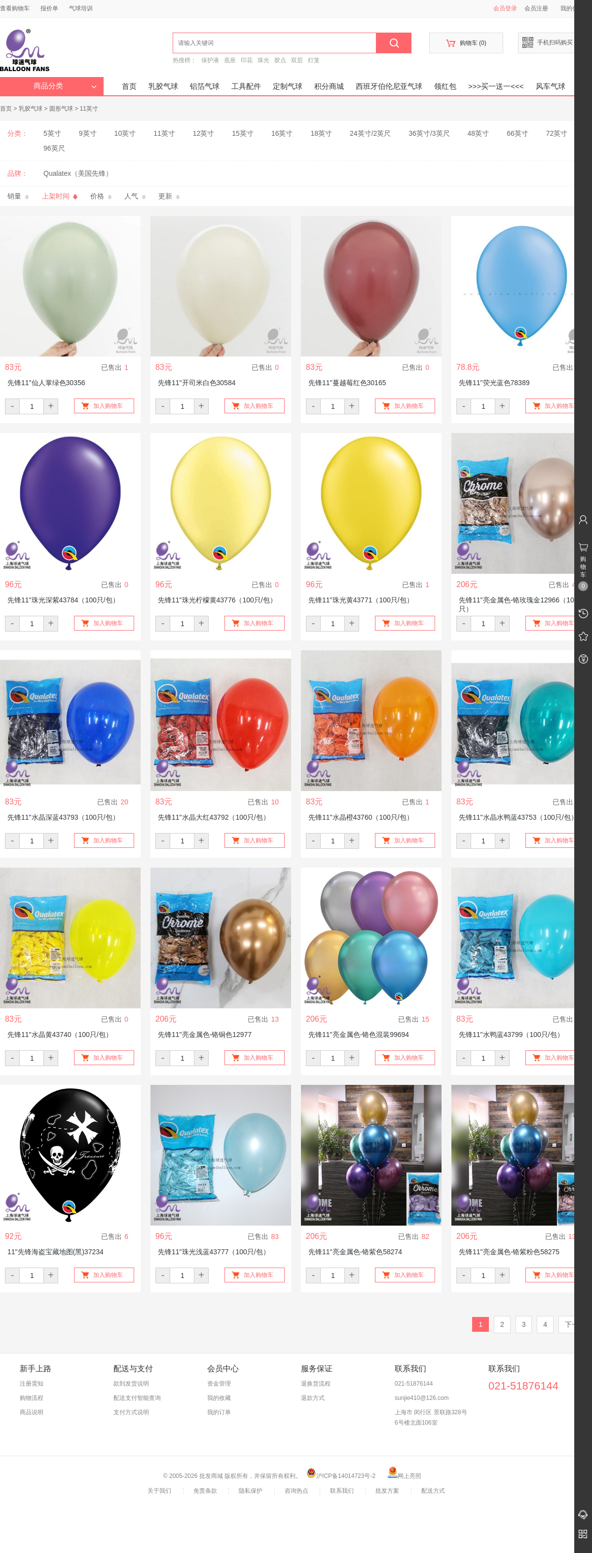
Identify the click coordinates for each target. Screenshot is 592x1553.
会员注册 (536, 8)
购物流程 (31, 1397)
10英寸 (125, 133)
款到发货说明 (131, 1383)
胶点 (280, 60)
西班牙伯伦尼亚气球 (389, 86)
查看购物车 (15, 8)
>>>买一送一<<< (496, 86)
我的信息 (575, 8)
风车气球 (550, 86)
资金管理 (219, 1383)
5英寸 (52, 133)
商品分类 (65, 86)
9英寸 (88, 133)
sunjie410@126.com (422, 1397)
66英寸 (517, 133)
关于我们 (159, 1490)
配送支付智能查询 (137, 1397)
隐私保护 (250, 1490)
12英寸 (204, 133)
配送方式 (433, 1490)
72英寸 (557, 133)
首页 (129, 86)
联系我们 (342, 1490)
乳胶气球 (163, 86)
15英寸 (243, 133)
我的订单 (219, 1412)
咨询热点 (296, 1490)
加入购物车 (108, 405)
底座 (230, 60)
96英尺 (54, 148)
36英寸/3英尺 (428, 133)
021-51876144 (414, 1383)
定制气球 (287, 86)
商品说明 (31, 1412)
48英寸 (478, 133)
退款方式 (313, 1397)
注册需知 (31, 1383)
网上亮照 (404, 1476)
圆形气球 (61, 108)
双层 (297, 60)
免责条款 (205, 1490)
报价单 (49, 8)
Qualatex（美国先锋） (77, 173)
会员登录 (505, 8)
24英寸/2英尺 (370, 133)
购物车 (466, 43)
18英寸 (321, 133)
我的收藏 (219, 1397)
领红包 (445, 86)
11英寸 (89, 108)
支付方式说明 (131, 1412)
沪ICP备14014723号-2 (340, 1476)
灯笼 (314, 60)
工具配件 (246, 86)
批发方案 (387, 1490)
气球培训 (81, 8)
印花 (247, 60)
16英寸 (282, 133)
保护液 (210, 60)
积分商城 (329, 86)
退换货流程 (316, 1383)
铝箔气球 (205, 86)
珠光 (263, 60)
